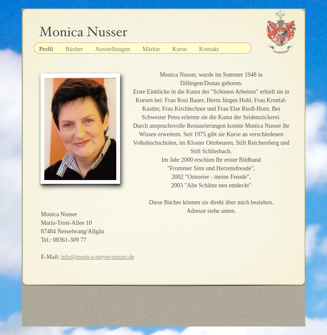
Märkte (151, 49)
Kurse (180, 49)
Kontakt (209, 49)
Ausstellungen (113, 49)
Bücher (74, 49)
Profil (46, 49)
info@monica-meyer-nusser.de (97, 257)
